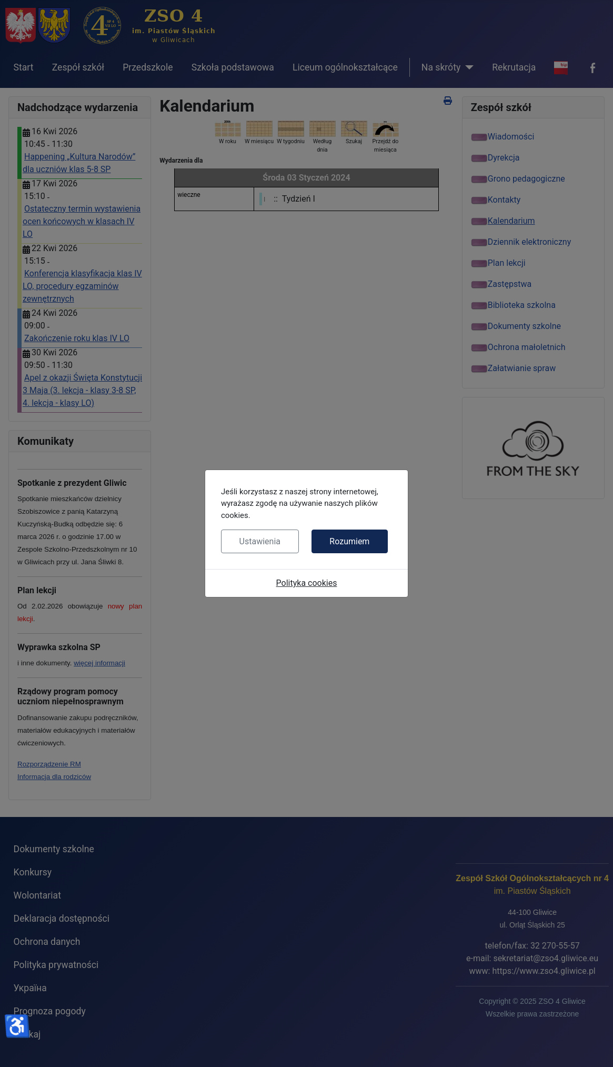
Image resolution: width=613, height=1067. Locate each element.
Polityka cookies (306, 583)
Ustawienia (259, 541)
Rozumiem (349, 541)
